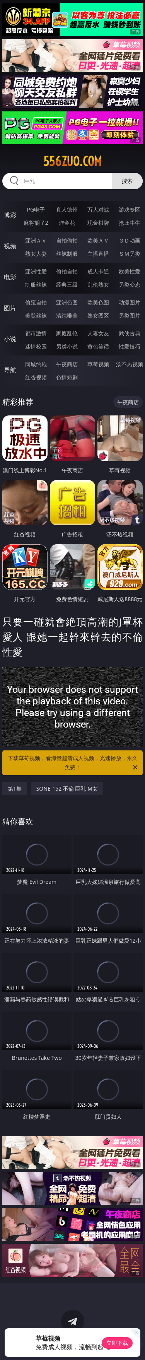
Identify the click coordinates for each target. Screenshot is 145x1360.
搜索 (127, 181)
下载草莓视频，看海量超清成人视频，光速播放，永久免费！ (73, 763)
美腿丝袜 (36, 315)
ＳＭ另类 (129, 253)
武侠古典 (129, 333)
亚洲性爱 (36, 271)
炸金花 (67, 222)
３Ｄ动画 (129, 240)
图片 (10, 308)
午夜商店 (67, 364)
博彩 (10, 215)
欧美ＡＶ (98, 240)
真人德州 (67, 209)
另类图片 (129, 315)
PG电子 (36, 209)
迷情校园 (36, 346)
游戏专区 (129, 209)
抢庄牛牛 (129, 222)
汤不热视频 (129, 364)
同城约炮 (36, 364)
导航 (10, 370)
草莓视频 (98, 364)
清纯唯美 (67, 315)
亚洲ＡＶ (36, 240)
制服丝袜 (36, 284)
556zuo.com (72, 161)
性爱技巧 (129, 346)
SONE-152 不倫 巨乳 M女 (67, 788)
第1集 (15, 788)
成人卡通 (98, 271)
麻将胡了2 (36, 222)
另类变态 (129, 284)
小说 (10, 339)
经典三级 (67, 284)
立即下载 (117, 1342)
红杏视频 (36, 377)
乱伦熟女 (98, 284)
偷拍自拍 (67, 271)
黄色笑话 (98, 346)
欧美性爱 (129, 271)
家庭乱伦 (67, 333)
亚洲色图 (67, 302)
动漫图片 (129, 302)
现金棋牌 (98, 222)
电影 (10, 277)
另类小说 (67, 346)
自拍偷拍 (67, 240)
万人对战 (98, 209)
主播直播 (98, 253)
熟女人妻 (36, 253)
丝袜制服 (67, 253)
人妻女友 (98, 333)
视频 (10, 246)
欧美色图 (98, 302)
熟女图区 (98, 315)
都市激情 (36, 333)
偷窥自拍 (36, 302)
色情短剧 (67, 377)
